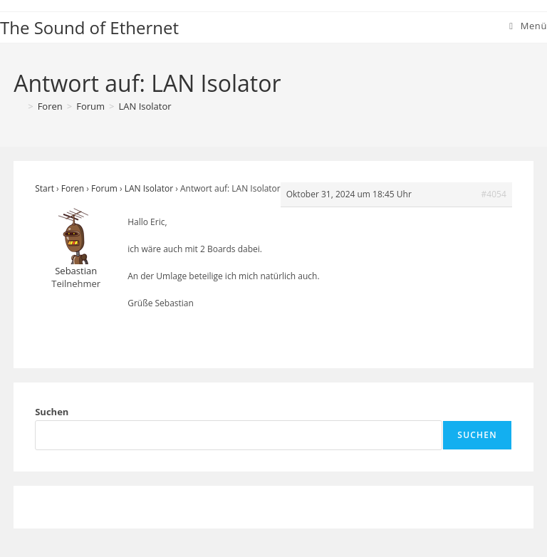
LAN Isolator (145, 106)
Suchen (51, 411)
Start (44, 188)
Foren (72, 188)
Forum (104, 188)
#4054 (493, 194)
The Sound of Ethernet (89, 27)
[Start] (19, 106)
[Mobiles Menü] (528, 25)
